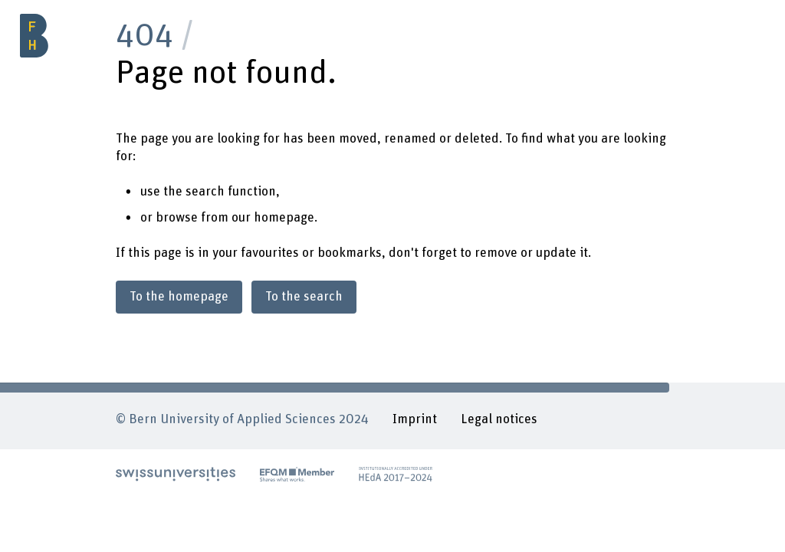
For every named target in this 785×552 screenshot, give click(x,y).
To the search (304, 297)
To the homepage (179, 297)
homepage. (285, 218)
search (205, 192)
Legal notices (499, 419)
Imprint (414, 419)
